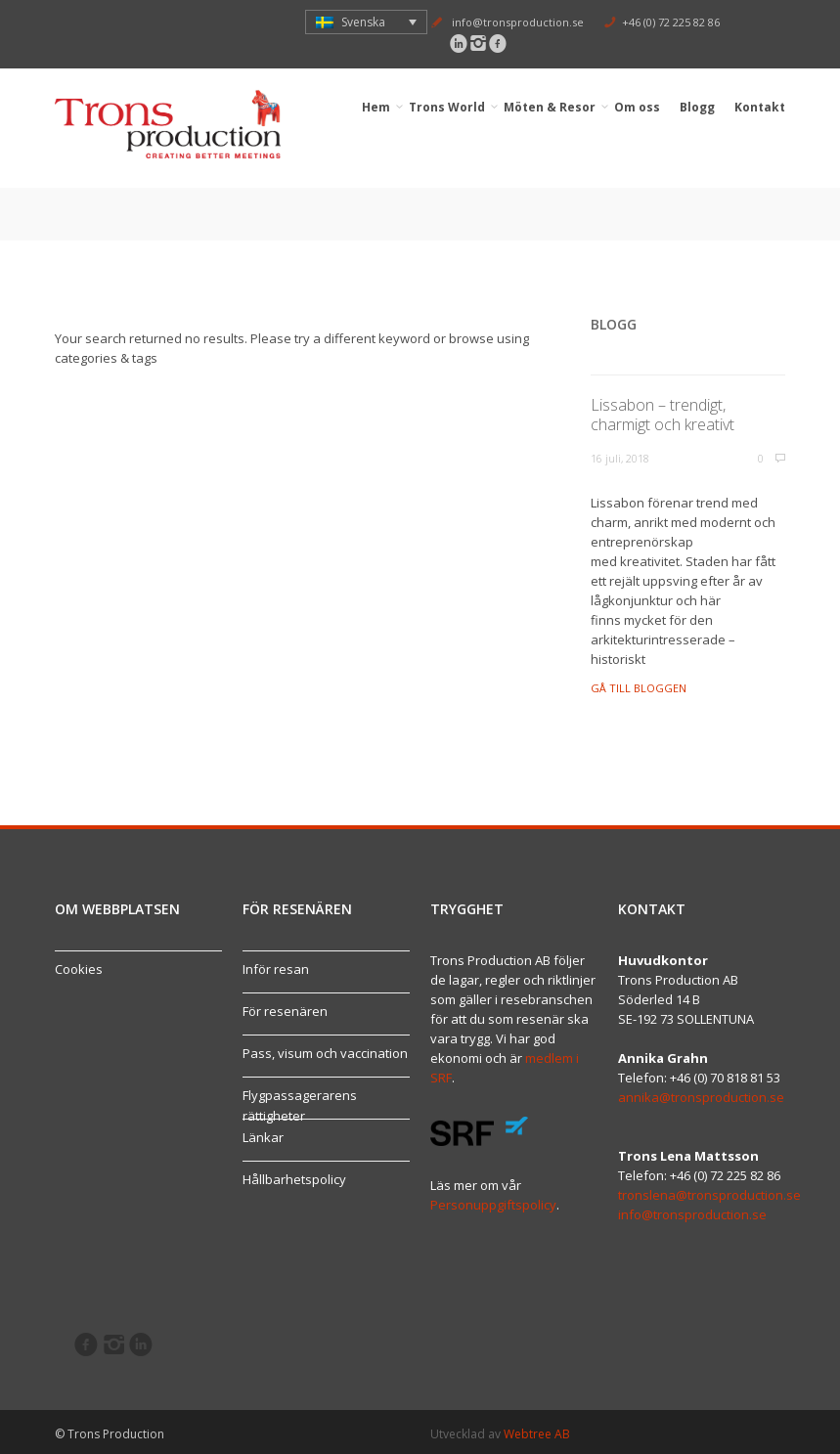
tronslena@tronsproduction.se (709, 1195)
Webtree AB (537, 1434)
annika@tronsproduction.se (701, 1097)
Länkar (263, 1137)
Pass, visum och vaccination (325, 1053)
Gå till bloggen (638, 688)
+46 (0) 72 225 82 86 (671, 22)
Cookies (79, 969)
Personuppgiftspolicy (493, 1204)
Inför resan (276, 969)
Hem (376, 107)
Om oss (637, 107)
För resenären (285, 1011)
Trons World (447, 107)
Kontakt (759, 107)
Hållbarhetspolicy (294, 1179)
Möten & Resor (550, 107)
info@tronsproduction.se (518, 22)
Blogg (697, 107)
